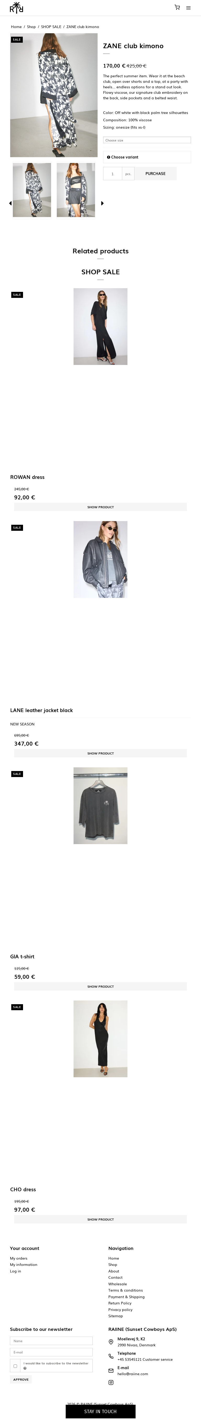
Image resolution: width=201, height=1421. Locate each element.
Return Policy (119, 1302)
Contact (115, 1277)
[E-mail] (51, 1351)
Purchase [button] (156, 173)
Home (113, 1258)
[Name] (51, 1340)
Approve (21, 1379)
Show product (100, 507)
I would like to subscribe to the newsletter (56, 1365)
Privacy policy (120, 1309)
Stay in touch (100, 1411)
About (113, 1271)
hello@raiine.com (133, 1373)
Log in (15, 1271)
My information (23, 1264)
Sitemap (115, 1315)
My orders (18, 1258)
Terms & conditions (125, 1290)
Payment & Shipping (126, 1296)
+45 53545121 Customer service (145, 1359)
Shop (112, 1264)
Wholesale (117, 1283)
